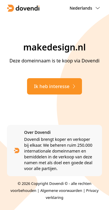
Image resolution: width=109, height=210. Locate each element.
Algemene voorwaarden (61, 190)
